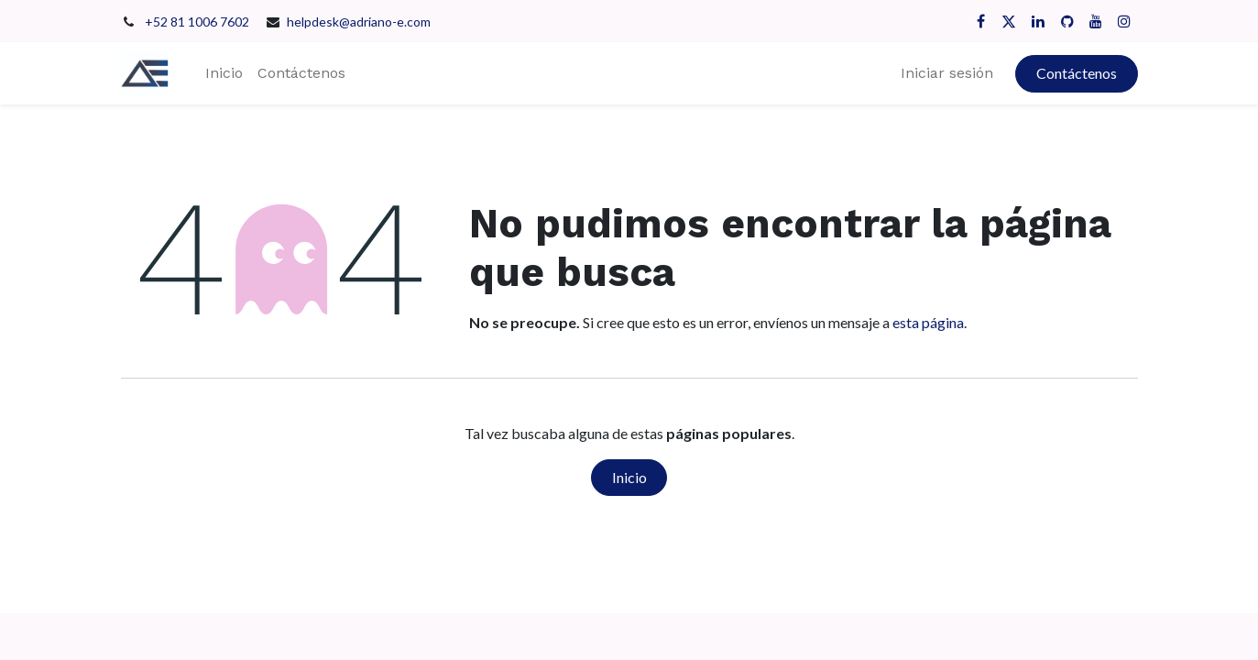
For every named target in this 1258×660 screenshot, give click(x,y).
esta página (928, 322)
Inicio (629, 477)
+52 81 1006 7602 (198, 21)
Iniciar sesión (947, 73)
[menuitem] (224, 73)
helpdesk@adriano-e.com (359, 21)
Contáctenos (1076, 73)
